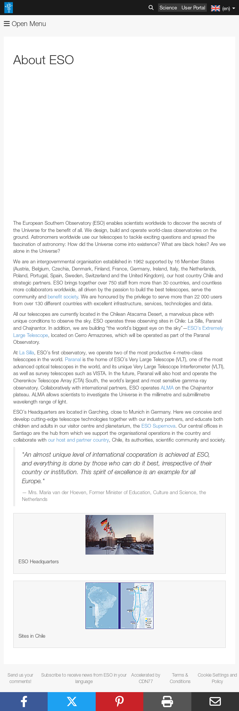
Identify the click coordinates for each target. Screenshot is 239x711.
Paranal (73, 359)
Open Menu (25, 24)
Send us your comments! (20, 678)
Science (168, 8)
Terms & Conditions (180, 678)
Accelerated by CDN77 (145, 678)
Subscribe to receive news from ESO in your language (84, 678)
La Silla (26, 352)
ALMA (167, 388)
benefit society (63, 297)
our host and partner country (78, 440)
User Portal (193, 8)
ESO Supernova (158, 426)
